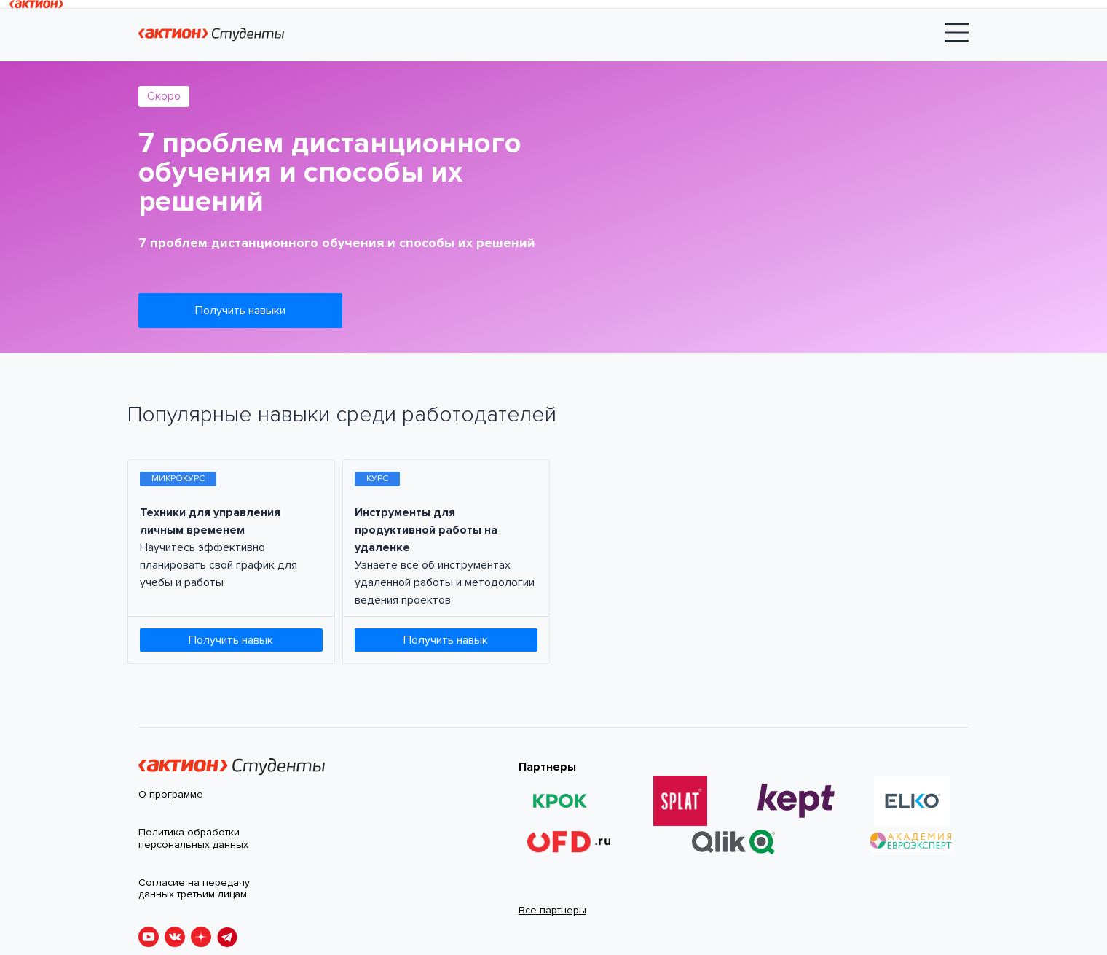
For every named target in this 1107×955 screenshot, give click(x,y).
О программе (170, 794)
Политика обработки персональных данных (193, 839)
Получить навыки (240, 310)
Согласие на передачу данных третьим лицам (194, 889)
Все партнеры (552, 910)
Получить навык (231, 640)
